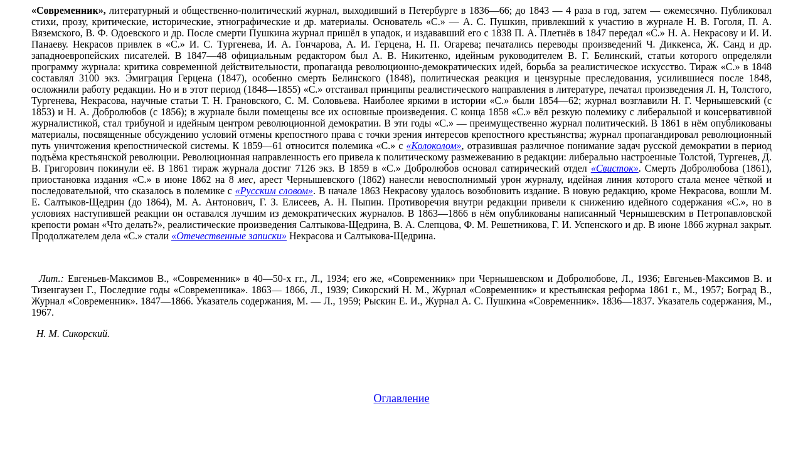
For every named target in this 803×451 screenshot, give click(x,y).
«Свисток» (615, 168)
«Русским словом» (274, 190)
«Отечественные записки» (229, 236)
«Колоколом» (434, 145)
